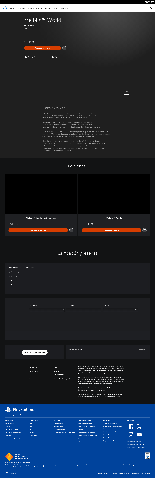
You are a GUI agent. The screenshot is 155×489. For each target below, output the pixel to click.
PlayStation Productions (13, 433)
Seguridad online (59, 430)
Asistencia (63, 8)
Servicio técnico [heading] (84, 420)
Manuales (81, 442)
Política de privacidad (110, 473)
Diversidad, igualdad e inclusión (64, 433)
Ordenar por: (108, 305)
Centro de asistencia (85, 424)
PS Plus (30, 8)
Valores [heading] (57, 420)
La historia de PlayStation (13, 439)
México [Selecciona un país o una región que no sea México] (11, 473)
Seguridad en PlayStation (86, 427)
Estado (80, 430)
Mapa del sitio (145, 473)
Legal (100, 473)
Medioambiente (59, 424)
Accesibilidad (58, 427)
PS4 (23, 8)
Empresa (8, 436)
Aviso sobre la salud (109, 435)
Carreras (8, 427)
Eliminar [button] (141, 350)
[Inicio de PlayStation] (5, 8)
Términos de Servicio (110, 424)
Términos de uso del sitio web (129, 473)
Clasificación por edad (110, 432)
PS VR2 (31, 430)
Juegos (12, 8)
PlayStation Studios (11, 430)
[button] (34, 352)
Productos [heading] (33, 420)
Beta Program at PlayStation (136, 447)
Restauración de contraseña (87, 436)
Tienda (55, 8)
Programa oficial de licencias (112, 441)
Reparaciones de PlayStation (87, 433)
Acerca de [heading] (9, 420)
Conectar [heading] (131, 420)
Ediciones (33, 305)
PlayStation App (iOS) (134, 441)
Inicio (7, 415)
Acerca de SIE (9, 424)
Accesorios (38, 8)
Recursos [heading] (106, 420)
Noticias (47, 8)
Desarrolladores (108, 438)
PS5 (18, 8)
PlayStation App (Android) (135, 444)
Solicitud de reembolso (86, 439)
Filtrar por (70, 305)
